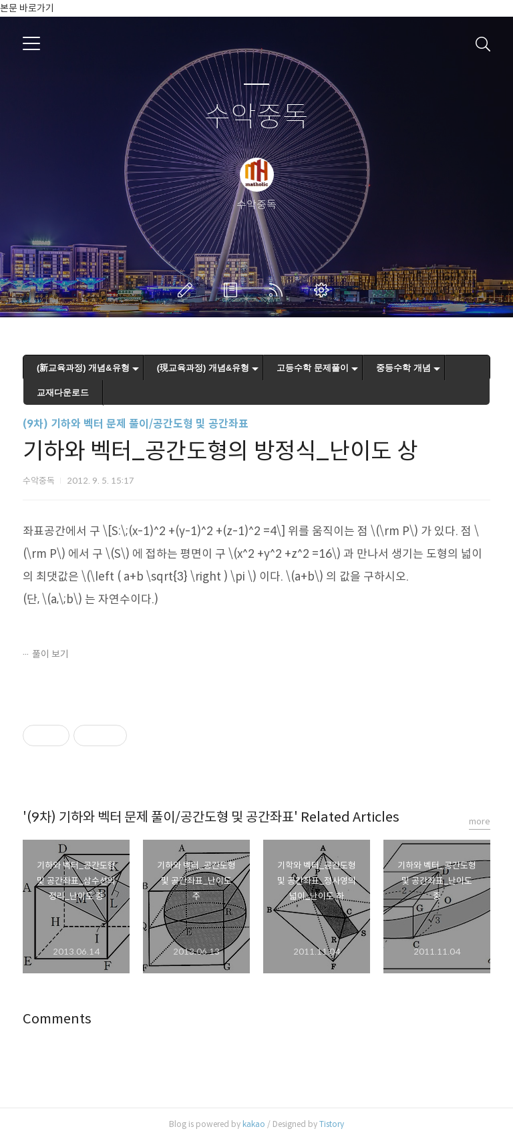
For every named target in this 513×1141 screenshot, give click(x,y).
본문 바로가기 (27, 8)
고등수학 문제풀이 (313, 368)
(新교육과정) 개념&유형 (83, 368)
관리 (324, 290)
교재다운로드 (63, 392)
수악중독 (256, 117)
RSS (279, 290)
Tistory (331, 1124)
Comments (57, 1019)
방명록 (233, 290)
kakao (253, 1124)
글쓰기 (188, 290)
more (479, 821)
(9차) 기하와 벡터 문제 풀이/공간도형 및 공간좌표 (135, 424)
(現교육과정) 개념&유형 (203, 368)
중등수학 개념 (403, 368)
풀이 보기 (50, 654)
